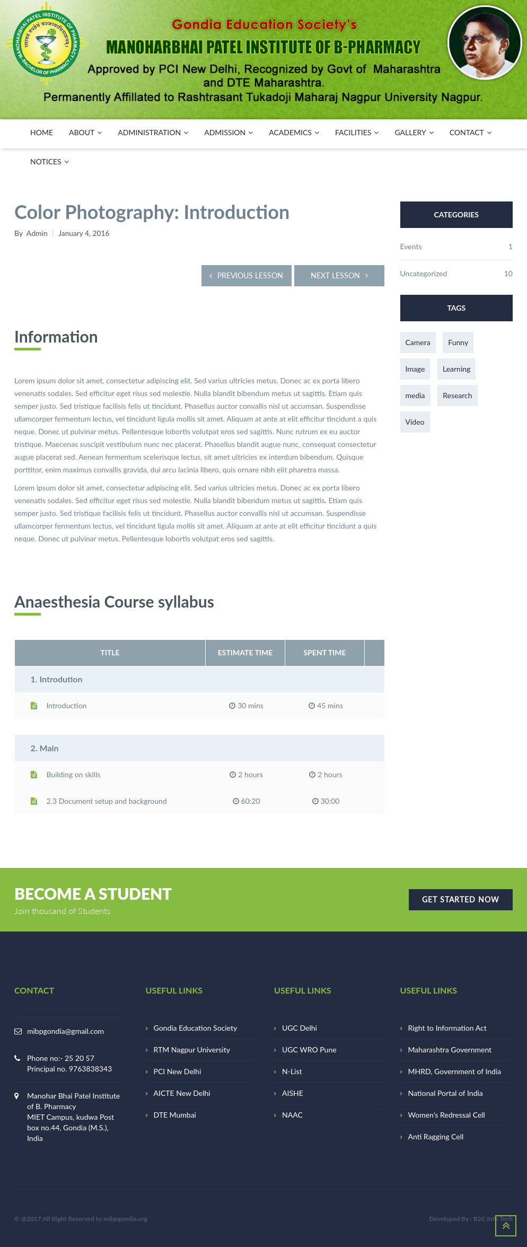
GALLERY (413, 132)
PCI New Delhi (177, 1070)
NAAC (292, 1113)
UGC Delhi (299, 1026)
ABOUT (85, 132)
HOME (41, 132)
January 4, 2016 (84, 233)
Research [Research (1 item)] (457, 395)
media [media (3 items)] (415, 395)
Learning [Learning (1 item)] (456, 368)
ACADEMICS (294, 132)
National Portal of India (445, 1091)
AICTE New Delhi (182, 1091)
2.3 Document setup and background (99, 799)
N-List (292, 1070)
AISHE (292, 1091)
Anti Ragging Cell (436, 1135)
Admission (228, 132)
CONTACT (470, 132)
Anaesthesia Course (84, 599)
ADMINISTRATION (153, 132)
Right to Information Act (447, 1026)
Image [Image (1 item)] (415, 368)
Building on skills (66, 772)
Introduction (59, 703)
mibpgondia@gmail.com (65, 1029)
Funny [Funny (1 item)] (458, 342)
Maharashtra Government (450, 1048)
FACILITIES (357, 132)
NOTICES (49, 161)
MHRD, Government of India (455, 1070)
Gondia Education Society (196, 1026)
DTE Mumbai (175, 1113)
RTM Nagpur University (192, 1048)
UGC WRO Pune (309, 1048)
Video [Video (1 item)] (415, 421)
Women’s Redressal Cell (446, 1113)
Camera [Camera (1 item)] (418, 342)
